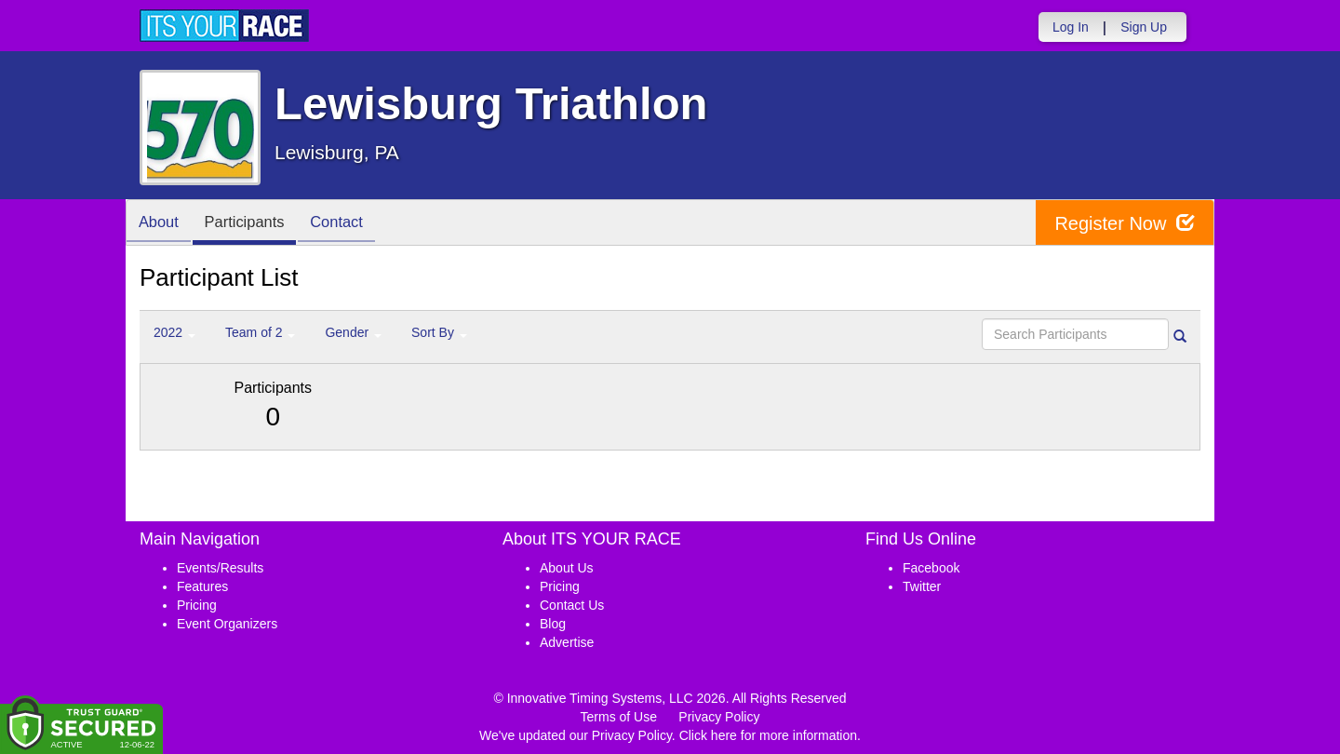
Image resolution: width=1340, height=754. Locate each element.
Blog (553, 623)
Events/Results (220, 567)
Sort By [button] (439, 332)
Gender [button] (353, 332)
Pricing (197, 605)
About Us (567, 567)
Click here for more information (768, 735)
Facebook (931, 567)
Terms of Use (619, 716)
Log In (1070, 27)
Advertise (567, 642)
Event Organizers (227, 623)
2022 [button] (174, 332)
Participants (252, 224)
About (161, 224)
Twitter (922, 586)
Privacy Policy (718, 716)
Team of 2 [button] (260, 332)
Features (202, 586)
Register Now (1124, 223)
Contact (350, 224)
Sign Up (1143, 27)
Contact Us (572, 605)
